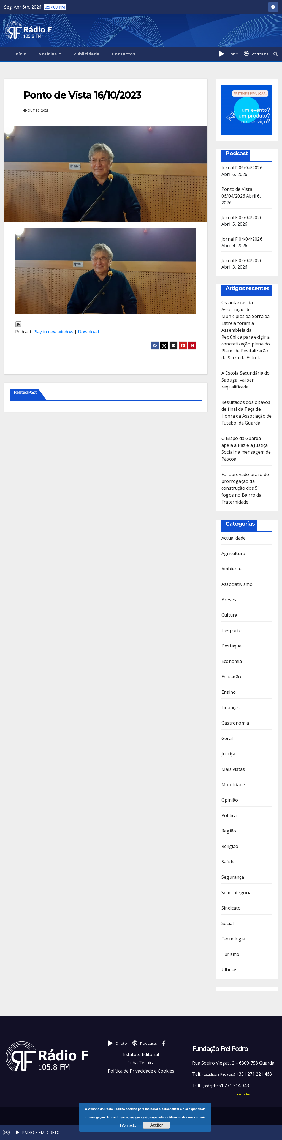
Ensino (228, 692)
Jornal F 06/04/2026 (241, 168)
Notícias (50, 53)
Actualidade (233, 538)
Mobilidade (233, 785)
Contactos (123, 53)
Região (228, 831)
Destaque (231, 646)
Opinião (229, 800)
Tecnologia (233, 939)
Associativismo (237, 584)
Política (229, 815)
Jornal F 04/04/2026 (241, 239)
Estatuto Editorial (141, 1054)
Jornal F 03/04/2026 (241, 260)
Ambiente (231, 569)
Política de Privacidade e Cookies (141, 1071)
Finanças (230, 707)
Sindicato (231, 908)
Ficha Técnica (140, 1063)
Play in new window (53, 332)
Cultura (229, 615)
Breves (228, 600)
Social (227, 923)
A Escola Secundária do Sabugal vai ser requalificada (245, 380)
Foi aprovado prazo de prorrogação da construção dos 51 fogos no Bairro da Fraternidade (245, 488)
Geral (227, 738)
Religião (229, 846)
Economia (231, 661)
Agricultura (233, 553)
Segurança (232, 877)
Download (88, 332)
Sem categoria (236, 892)
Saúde (227, 862)
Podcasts (259, 54)
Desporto (231, 630)
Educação (231, 677)
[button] (275, 54)
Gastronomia (235, 723)
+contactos (243, 1094)
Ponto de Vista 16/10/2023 (82, 95)
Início (20, 53)
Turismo (230, 954)
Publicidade (86, 53)
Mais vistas (233, 769)
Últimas (229, 970)
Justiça (228, 754)
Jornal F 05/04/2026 (241, 217)
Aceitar (156, 1125)
